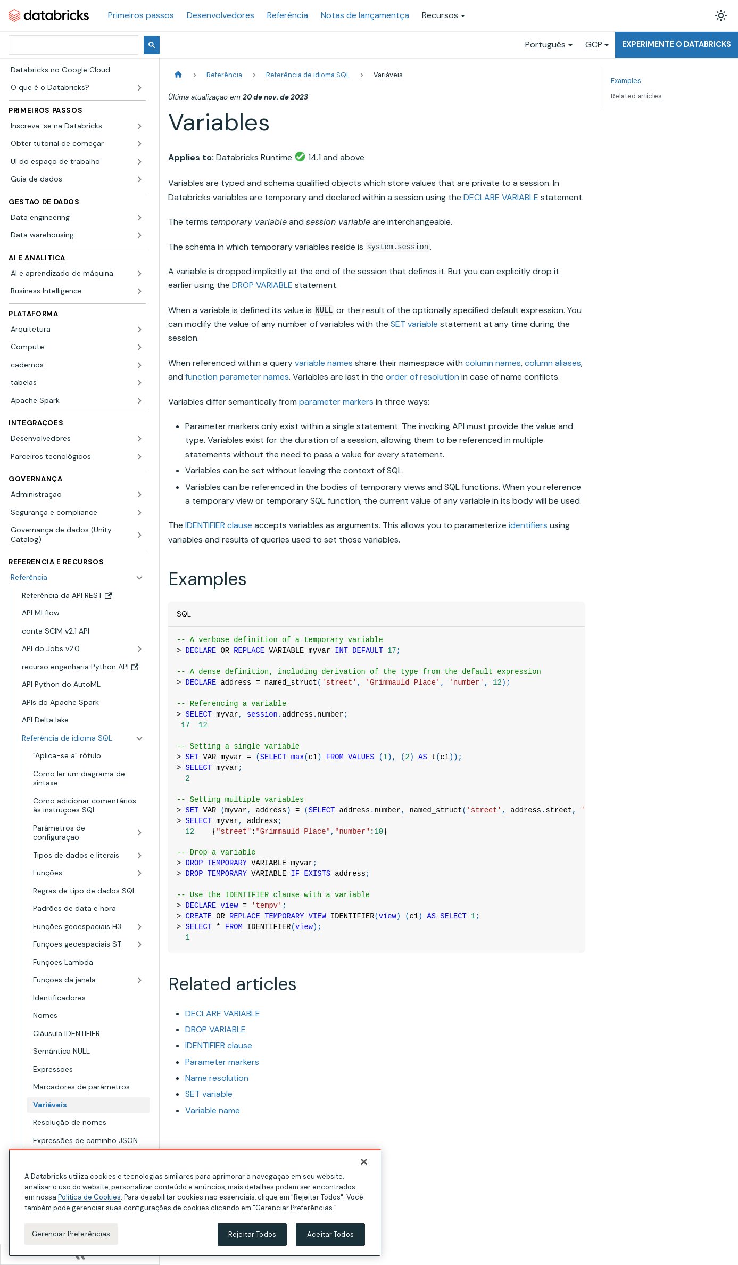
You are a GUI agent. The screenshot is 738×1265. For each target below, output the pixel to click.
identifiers (528, 525)
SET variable (414, 324)
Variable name (212, 1110)
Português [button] (545, 44)
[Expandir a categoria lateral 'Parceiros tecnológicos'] (139, 457)
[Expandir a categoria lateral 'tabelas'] (139, 383)
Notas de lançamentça (365, 15)
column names (493, 362)
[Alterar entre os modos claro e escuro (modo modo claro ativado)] (720, 15)
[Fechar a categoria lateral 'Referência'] (139, 578)
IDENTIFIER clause (218, 525)
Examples (626, 80)
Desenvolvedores (220, 15)
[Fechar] (364, 1161)
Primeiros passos (141, 15)
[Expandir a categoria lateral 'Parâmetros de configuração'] (139, 832)
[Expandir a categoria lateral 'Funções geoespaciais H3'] (139, 927)
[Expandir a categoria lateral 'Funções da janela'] (139, 980)
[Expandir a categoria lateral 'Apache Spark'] (139, 401)
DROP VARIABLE (262, 285)
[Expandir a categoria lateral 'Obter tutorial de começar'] (139, 144)
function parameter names (237, 376)
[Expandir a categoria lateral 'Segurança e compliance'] (139, 513)
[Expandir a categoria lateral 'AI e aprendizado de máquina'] (139, 274)
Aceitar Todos (330, 1234)
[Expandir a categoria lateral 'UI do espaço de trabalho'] (139, 162)
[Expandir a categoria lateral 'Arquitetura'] (139, 330)
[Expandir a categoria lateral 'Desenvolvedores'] (139, 439)
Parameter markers (222, 1061)
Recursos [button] (440, 15)
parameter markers (336, 401)
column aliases (553, 362)
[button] (77, 126)
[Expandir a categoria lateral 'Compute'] (139, 347)
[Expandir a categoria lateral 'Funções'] (139, 873)
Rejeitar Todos (252, 1234)
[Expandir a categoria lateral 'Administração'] (139, 495)
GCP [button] (593, 44)
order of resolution (422, 376)
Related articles (636, 96)
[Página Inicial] (178, 75)
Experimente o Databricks (676, 44)
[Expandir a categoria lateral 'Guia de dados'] (139, 179)
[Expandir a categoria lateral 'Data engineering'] (139, 218)
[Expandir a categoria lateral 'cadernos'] (139, 365)
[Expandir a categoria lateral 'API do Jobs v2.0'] (139, 649)
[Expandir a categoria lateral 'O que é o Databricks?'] (139, 88)
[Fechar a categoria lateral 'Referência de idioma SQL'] (139, 738)
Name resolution (216, 1077)
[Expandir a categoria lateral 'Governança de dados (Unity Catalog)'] (139, 534)
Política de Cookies (89, 1197)
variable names (324, 362)
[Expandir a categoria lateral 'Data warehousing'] (139, 235)
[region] (195, 1202)
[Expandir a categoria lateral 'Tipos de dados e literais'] (139, 856)
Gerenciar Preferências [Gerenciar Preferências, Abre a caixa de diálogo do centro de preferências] (71, 1233)
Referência (287, 15)
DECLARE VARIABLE (500, 197)
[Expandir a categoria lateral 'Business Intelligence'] (139, 291)
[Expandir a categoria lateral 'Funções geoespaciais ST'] (139, 944)
